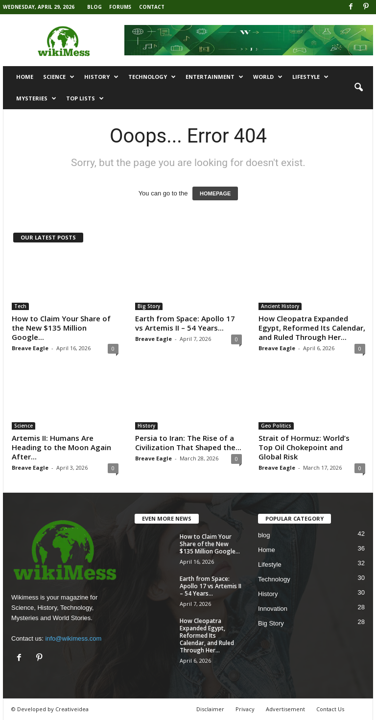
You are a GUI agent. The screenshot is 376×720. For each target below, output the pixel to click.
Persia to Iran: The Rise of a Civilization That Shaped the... (188, 442)
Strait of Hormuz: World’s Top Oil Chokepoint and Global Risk (304, 447)
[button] (358, 87)
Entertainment (214, 77)
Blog (94, 6)
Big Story (149, 306)
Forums (120, 6)
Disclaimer (210, 709)
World (267, 77)
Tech (20, 306)
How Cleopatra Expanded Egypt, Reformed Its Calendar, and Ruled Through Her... (311, 327)
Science (58, 77)
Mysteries (36, 98)
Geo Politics (276, 425)
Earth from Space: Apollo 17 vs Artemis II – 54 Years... (185, 323)
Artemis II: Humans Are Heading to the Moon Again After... (61, 447)
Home (24, 76)
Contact (151, 6)
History (101, 77)
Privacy (245, 709)
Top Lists (85, 98)
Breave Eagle (30, 348)
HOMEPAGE (215, 193)
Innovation (272, 608)
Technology (152, 77)
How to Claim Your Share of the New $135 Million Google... (61, 327)
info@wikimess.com (73, 638)
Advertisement (285, 709)
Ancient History (280, 306)
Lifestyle (310, 77)
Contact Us (330, 709)
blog (264, 535)
